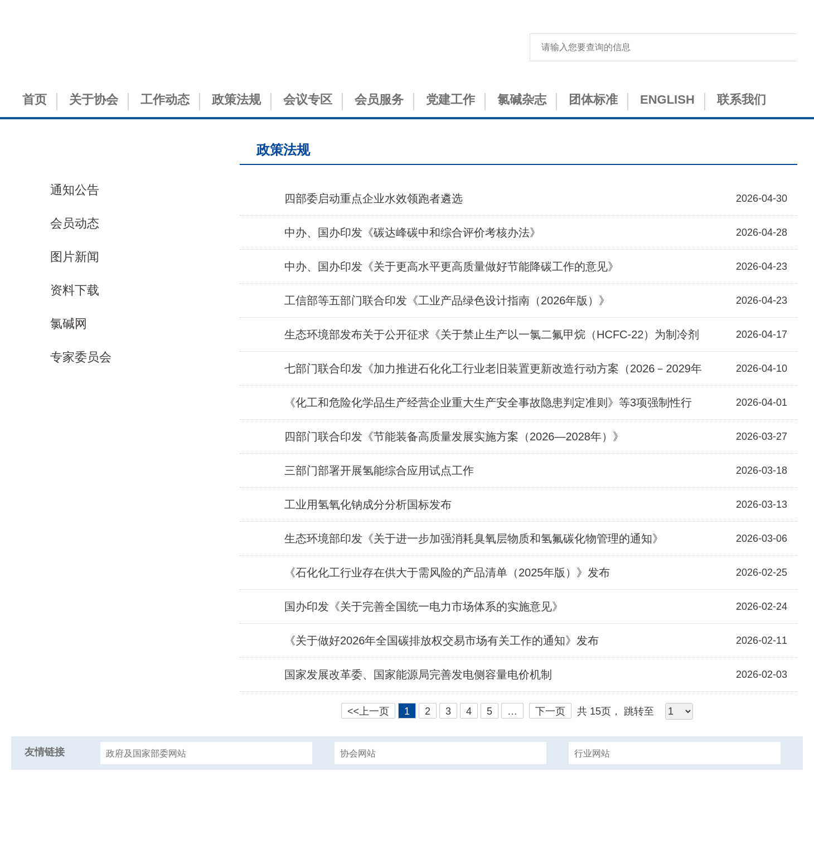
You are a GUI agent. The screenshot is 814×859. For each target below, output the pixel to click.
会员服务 (379, 99)
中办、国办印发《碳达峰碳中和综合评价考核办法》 (412, 232)
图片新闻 (74, 257)
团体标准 (593, 99)
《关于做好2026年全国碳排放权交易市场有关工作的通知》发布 (441, 640)
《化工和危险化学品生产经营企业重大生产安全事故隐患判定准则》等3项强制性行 (488, 402)
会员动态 (74, 223)
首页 (34, 99)
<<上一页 (368, 711)
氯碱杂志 (521, 99)
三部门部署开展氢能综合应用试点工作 (379, 470)
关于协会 (93, 99)
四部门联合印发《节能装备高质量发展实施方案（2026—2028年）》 (454, 436)
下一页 (550, 711)
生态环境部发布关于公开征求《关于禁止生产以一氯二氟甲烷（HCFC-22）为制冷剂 (491, 334)
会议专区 (307, 99)
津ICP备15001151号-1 (407, 818)
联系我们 (741, 99)
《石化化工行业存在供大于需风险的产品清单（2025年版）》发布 (447, 572)
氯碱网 (68, 324)
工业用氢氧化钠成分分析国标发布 (368, 504)
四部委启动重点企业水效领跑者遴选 (373, 198)
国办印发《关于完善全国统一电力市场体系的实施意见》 (423, 606)
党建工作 (450, 99)
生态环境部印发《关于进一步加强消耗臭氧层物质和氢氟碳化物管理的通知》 (473, 538)
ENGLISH (667, 99)
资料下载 (74, 290)
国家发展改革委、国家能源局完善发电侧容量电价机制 (418, 674)
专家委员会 (81, 357)
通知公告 (74, 190)
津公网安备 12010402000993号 (407, 837)
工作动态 (165, 99)
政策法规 (236, 99)
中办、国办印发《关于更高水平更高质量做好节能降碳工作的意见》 (451, 266)
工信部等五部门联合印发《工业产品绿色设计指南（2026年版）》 (447, 300)
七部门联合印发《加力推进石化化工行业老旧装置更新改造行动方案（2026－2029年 (493, 368)
